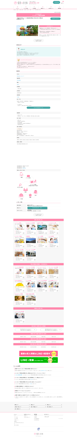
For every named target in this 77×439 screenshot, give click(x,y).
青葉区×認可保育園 (33, 336)
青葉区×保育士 (44, 336)
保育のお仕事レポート (27, 417)
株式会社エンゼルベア (20, 76)
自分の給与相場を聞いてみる (38, 107)
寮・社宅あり (19, 128)
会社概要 (35, 415)
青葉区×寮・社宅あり (23, 336)
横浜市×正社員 (54, 341)
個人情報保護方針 (36, 418)
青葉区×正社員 (54, 336)
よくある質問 (16, 418)
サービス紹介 (16, 417)
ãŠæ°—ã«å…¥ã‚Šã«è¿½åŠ (38, 40)
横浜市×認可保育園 (33, 341)
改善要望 (15, 421)
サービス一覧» (61, 418)
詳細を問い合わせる (55, 18)
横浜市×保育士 (44, 341)
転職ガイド (25, 415)
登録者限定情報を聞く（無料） (37, 207)
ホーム (15, 415)
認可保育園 (19, 80)
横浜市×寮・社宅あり (23, 341)
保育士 (18, 84)
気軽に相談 (56, 2)
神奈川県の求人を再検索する (25, 330)
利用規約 (35, 417)
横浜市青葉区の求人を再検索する (51, 330)
